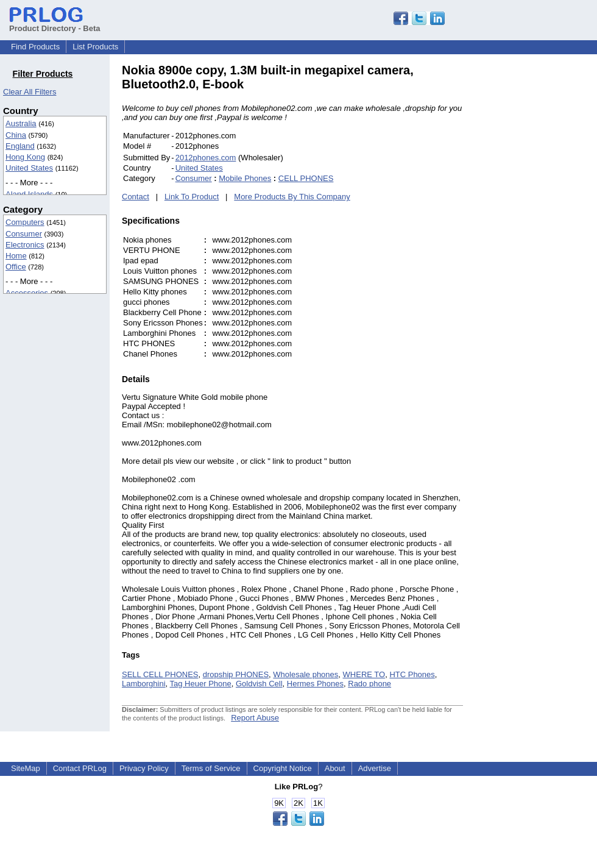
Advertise (374, 768)
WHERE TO (364, 674)
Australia (21, 123)
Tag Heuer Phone (200, 683)
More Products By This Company (292, 196)
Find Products (35, 46)
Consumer (23, 233)
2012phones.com (205, 157)
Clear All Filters (29, 91)
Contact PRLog (80, 768)
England (20, 146)
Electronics (24, 244)
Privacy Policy (144, 768)
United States (29, 167)
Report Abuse (255, 717)
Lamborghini (144, 683)
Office (15, 266)
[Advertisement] (545, 246)
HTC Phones (411, 674)
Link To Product (191, 196)
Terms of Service (211, 768)
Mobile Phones (245, 178)
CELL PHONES (306, 178)
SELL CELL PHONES (160, 674)
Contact (135, 196)
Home (16, 255)
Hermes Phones (315, 683)
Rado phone (369, 683)
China (15, 135)
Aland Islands (29, 194)
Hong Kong (25, 157)
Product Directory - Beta (55, 24)
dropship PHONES (236, 674)
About (335, 768)
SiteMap (25, 768)
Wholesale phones (305, 674)
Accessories (26, 292)
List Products (95, 46)
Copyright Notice (282, 768)
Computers (24, 222)
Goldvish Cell (259, 683)
